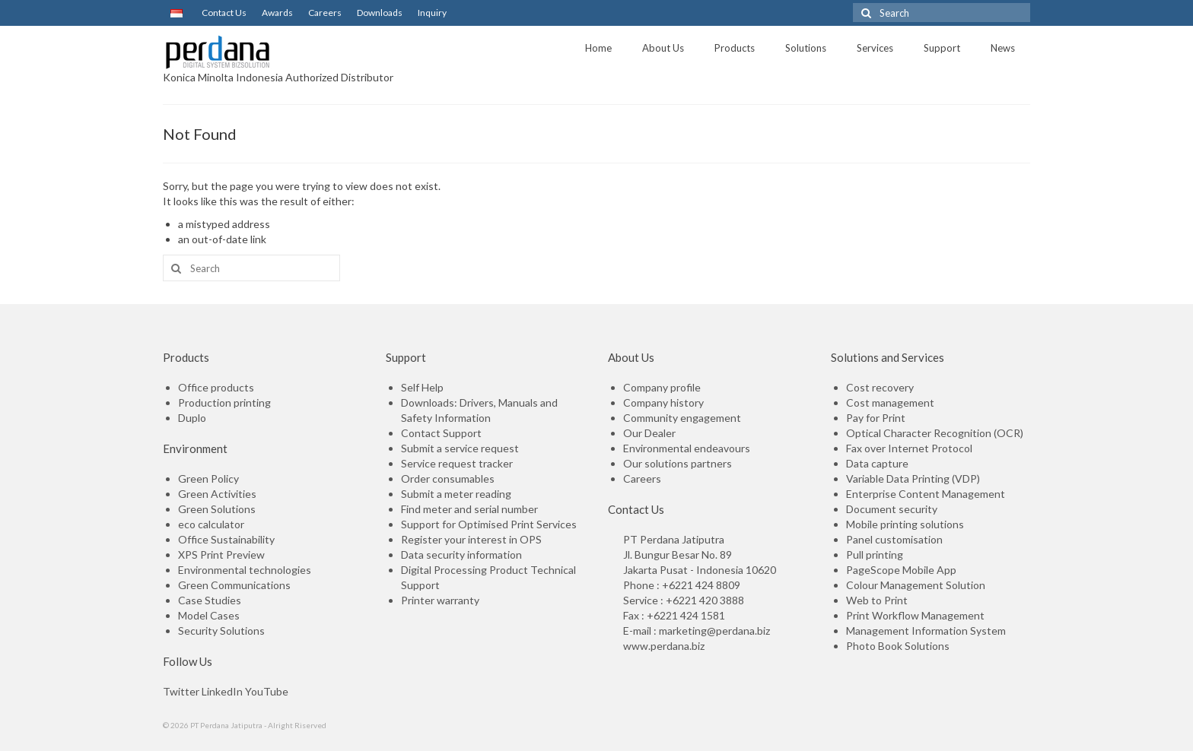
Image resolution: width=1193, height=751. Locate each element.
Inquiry (432, 12)
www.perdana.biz (664, 645)
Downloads (379, 12)
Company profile (662, 387)
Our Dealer (649, 432)
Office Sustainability (226, 539)
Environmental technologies (244, 569)
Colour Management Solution (915, 584)
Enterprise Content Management (925, 493)
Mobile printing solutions (905, 524)
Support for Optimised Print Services (489, 524)
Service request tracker (457, 463)
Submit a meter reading (456, 493)
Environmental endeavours (686, 448)
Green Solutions (217, 508)
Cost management (890, 402)
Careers (325, 12)
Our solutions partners (677, 463)
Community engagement (682, 417)
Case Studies (209, 600)
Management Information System (926, 630)
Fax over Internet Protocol (909, 448)
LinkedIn (222, 691)
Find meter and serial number (469, 508)
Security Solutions (221, 630)
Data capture (877, 463)
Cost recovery (880, 387)
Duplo (192, 417)
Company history (663, 402)
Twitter (181, 691)
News (1003, 48)
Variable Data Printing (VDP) (913, 478)
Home (598, 48)
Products (734, 48)
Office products (216, 387)
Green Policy (208, 478)
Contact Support (441, 432)
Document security (891, 508)
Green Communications (234, 584)
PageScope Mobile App (901, 569)
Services (875, 48)
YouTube (266, 691)
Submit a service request (460, 448)
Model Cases (209, 615)
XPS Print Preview (221, 554)
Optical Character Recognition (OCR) (934, 432)
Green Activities (217, 493)
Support (942, 48)
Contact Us (222, 12)
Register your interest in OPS (471, 539)
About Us (663, 48)
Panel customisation (894, 539)
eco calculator (211, 524)
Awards (277, 12)
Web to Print (877, 600)
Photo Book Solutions (898, 645)
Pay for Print (875, 417)
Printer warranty (440, 600)
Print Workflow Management (915, 615)
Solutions (805, 48)
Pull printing (874, 554)
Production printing (224, 402)
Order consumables (448, 478)
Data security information (461, 554)
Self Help (422, 387)
